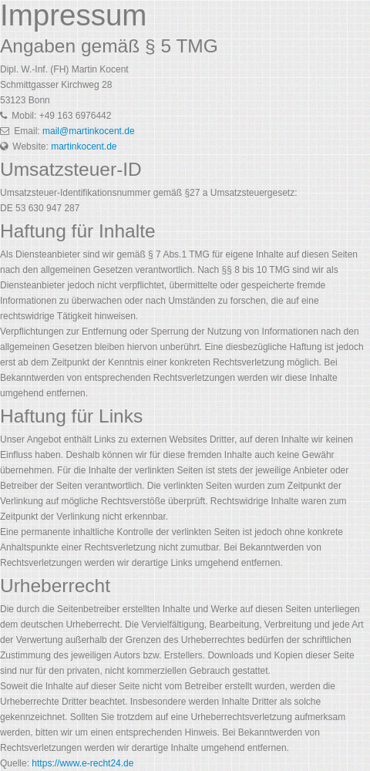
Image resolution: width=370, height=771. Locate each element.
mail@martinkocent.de (88, 131)
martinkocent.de (83, 146)
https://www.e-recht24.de (82, 763)
